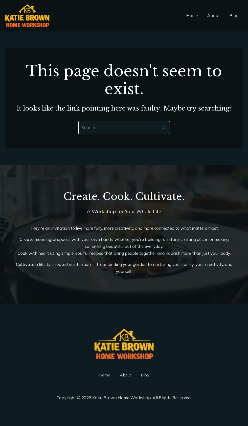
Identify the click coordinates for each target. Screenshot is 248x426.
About (215, 15)
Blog (234, 15)
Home (195, 15)
